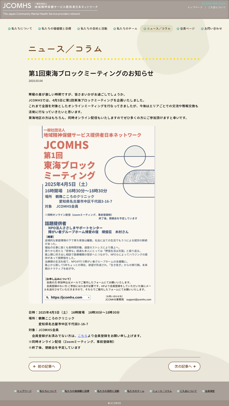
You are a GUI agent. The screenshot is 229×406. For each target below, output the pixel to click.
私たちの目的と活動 (94, 28)
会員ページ (187, 28)
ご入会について (217, 7)
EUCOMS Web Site (212, 3)
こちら (83, 335)
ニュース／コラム (159, 28)
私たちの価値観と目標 (56, 28)
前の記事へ (46, 366)
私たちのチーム (127, 28)
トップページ (195, 7)
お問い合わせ (213, 28)
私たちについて (21, 28)
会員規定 (210, 391)
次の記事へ (183, 366)
